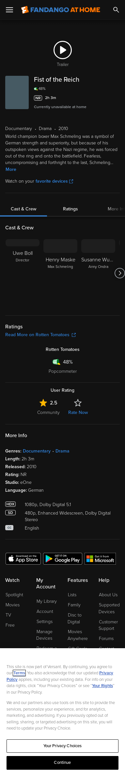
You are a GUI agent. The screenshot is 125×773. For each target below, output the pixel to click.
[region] (62, 710)
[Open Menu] (9, 10)
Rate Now (78, 412)
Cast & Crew (23, 209)
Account (45, 611)
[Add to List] (116, 98)
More (11, 169)
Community (48, 412)
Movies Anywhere (78, 635)
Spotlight (14, 595)
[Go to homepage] (61, 9)
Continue (62, 762)
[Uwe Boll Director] (22, 273)
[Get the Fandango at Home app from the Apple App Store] (23, 558)
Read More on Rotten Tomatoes (40, 334)
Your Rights (102, 685)
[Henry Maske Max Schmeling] (60, 273)
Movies (13, 605)
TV (8, 615)
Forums (106, 638)
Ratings (70, 209)
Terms (19, 673)
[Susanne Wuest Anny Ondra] (98, 273)
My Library (47, 601)
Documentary (37, 451)
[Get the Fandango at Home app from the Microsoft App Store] (100, 558)
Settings (45, 621)
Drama (62, 451)
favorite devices (54, 181)
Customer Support (108, 625)
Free (10, 625)
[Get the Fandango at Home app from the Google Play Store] (63, 558)
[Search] (116, 9)
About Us (108, 595)
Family (74, 605)
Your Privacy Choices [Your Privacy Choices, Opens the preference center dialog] (62, 745)
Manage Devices (44, 635)
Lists (72, 595)
